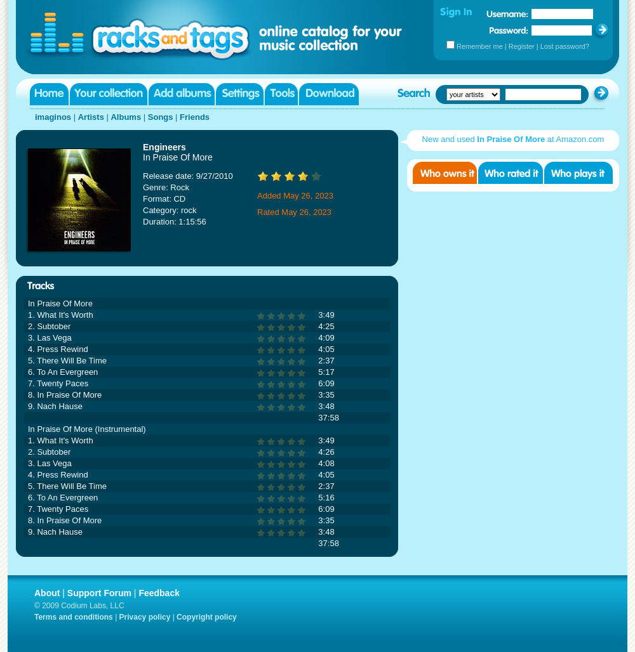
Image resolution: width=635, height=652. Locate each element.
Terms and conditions (73, 617)
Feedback (159, 593)
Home (49, 94)
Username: (507, 14)
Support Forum (99, 593)
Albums (125, 117)
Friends (195, 117)
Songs (160, 117)
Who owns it (445, 173)
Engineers (164, 147)
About (47, 593)
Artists (91, 117)
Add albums (182, 94)
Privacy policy (145, 617)
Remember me (480, 46)
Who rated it (510, 173)
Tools (281, 94)
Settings (240, 94)
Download (329, 94)
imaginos (53, 117)
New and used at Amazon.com (513, 139)
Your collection (108, 94)
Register (522, 46)
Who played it (578, 173)
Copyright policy (207, 617)
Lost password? (564, 46)
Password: (509, 30)
